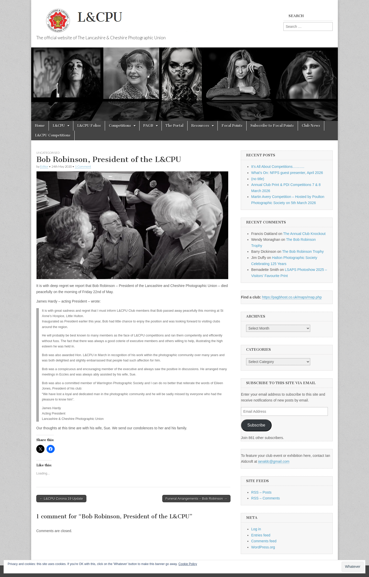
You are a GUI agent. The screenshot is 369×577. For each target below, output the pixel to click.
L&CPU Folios (89, 125)
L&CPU (59, 125)
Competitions (120, 125)
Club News (311, 125)
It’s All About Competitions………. (277, 167)
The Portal (174, 125)
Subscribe (256, 425)
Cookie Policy (187, 564)
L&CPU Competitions (53, 135)
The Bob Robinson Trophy (303, 251)
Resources (200, 125)
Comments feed (263, 541)
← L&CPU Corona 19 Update (61, 498)
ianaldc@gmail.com (273, 461)
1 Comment (83, 166)
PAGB (148, 125)
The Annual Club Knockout (304, 234)
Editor (44, 166)
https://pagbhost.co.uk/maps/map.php (292, 297)
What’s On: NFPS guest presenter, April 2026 (287, 173)
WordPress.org (263, 547)
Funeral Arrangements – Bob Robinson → (196, 498)
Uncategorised (48, 152)
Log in (256, 529)
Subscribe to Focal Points (272, 125)
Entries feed (260, 535)
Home (40, 125)
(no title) (257, 179)
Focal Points (232, 125)
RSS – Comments (265, 498)
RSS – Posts (261, 492)
